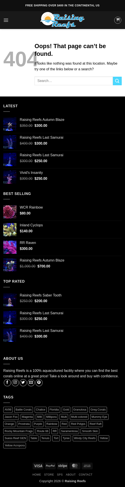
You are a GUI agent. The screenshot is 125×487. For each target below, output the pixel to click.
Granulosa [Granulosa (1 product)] (79, 409)
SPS (60, 474)
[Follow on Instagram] (15, 382)
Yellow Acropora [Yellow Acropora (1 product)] (15, 445)
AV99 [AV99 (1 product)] (8, 409)
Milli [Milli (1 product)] (39, 416)
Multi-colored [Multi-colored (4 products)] (79, 416)
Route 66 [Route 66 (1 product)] (42, 431)
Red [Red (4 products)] (64, 423)
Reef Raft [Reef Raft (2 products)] (95, 423)
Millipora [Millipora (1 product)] (51, 416)
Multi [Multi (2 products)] (64, 416)
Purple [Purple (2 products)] (38, 423)
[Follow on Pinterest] (39, 382)
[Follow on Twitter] (23, 382)
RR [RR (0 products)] (55, 431)
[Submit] (117, 81)
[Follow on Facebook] (7, 382)
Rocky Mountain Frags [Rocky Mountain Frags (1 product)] (19, 431)
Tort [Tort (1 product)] (56, 438)
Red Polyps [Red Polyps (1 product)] (78, 423)
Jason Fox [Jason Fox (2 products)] (11, 416)
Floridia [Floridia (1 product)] (54, 409)
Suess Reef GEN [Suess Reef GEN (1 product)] (15, 438)
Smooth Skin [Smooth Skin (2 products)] (90, 431)
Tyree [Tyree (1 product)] (66, 438)
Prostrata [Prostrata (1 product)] (24, 423)
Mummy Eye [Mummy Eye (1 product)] (99, 416)
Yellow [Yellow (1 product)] (104, 438)
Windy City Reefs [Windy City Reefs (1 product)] (85, 438)
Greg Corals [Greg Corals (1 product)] (98, 409)
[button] (6, 20)
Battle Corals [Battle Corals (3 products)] (24, 409)
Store (49, 474)
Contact (86, 474)
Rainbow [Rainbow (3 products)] (51, 423)
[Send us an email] (31, 382)
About (71, 474)
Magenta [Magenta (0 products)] (27, 416)
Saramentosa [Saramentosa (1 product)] (69, 431)
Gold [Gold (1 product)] (66, 409)
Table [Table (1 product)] (33, 438)
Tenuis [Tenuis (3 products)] (45, 438)
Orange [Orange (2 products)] (9, 423)
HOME (37, 474)
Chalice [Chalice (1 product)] (40, 409)
